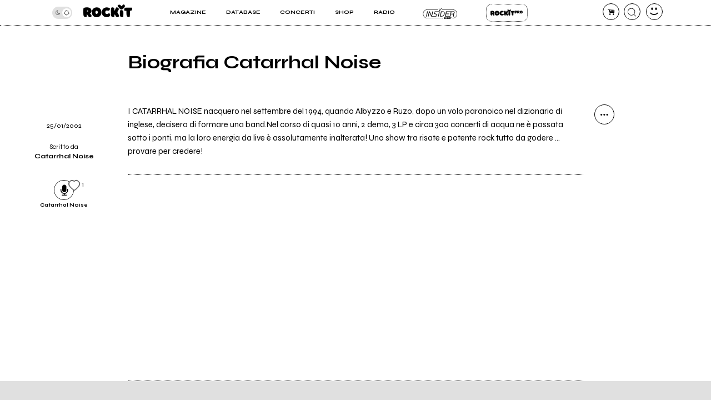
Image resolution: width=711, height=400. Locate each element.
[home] (107, 12)
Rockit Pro (507, 13)
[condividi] (604, 114)
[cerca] (632, 11)
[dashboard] (654, 11)
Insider (440, 12)
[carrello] (611, 11)
